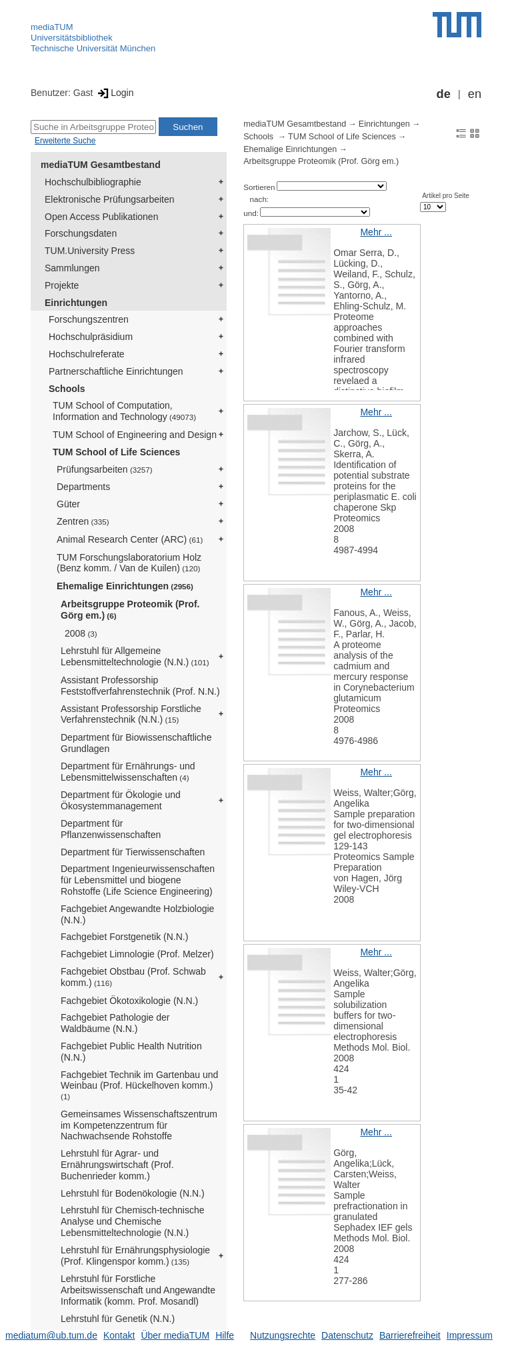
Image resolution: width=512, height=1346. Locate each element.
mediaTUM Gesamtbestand (101, 164)
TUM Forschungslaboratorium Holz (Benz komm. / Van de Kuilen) (129, 563)
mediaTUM (52, 27)
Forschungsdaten (81, 233)
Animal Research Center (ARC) (130, 539)
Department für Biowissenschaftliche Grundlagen (136, 743)
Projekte (62, 285)
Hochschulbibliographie (93, 182)
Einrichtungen (76, 302)
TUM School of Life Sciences (116, 452)
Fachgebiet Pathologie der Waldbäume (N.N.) (115, 1023)
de (444, 94)
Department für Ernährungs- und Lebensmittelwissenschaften (128, 772)
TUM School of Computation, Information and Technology (124, 411)
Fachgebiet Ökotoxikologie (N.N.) (129, 1000)
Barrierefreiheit (410, 1335)
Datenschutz (347, 1335)
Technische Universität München (93, 48)
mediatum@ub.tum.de (51, 1335)
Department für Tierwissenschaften (133, 852)
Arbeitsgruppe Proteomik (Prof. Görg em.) (130, 610)
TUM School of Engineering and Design (135, 434)
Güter (68, 504)
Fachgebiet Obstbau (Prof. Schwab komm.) (133, 977)
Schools (67, 388)
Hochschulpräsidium (91, 336)
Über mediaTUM (175, 1335)
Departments (83, 486)
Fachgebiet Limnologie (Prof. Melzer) (137, 954)
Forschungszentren (89, 319)
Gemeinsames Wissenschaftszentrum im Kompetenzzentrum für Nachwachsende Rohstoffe (139, 1125)
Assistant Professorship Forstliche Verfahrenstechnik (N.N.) (131, 714)
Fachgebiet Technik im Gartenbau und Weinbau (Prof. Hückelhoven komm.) (139, 1085)
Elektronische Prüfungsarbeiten (110, 199)
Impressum (470, 1335)
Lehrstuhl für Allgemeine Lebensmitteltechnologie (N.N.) (135, 656)
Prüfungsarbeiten (105, 469)
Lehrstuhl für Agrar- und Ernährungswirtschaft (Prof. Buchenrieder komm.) (117, 1164)
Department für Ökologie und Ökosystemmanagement (121, 800)
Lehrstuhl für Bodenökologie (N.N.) (133, 1193)
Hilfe (224, 1335)
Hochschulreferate (87, 354)
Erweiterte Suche (65, 140)
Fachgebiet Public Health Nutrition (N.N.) (131, 1052)
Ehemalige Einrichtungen (125, 586)
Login (114, 92)
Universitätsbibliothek (72, 38)
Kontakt (119, 1335)
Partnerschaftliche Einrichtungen (116, 371)
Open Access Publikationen (101, 216)
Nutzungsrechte (282, 1335)
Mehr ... (375, 232)
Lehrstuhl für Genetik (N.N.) (118, 1318)
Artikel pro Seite (445, 195)
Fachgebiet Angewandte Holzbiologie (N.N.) (137, 914)
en (474, 94)
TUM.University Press (90, 250)
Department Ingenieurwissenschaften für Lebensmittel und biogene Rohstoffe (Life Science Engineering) (138, 880)
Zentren (83, 521)
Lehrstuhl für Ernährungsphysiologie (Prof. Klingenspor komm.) (135, 1256)
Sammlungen (72, 268)
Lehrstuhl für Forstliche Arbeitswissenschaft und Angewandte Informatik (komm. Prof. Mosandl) (138, 1290)
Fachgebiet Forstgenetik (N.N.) (124, 936)
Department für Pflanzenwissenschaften (111, 829)
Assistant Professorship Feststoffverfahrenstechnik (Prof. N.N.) (140, 686)
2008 (81, 633)
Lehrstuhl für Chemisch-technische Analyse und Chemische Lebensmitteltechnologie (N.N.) (133, 1221)
